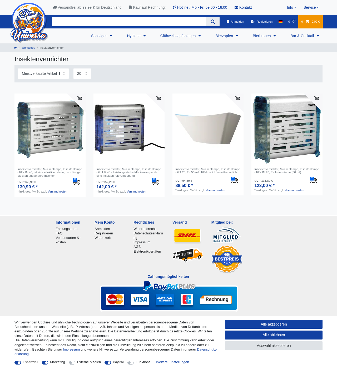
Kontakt (243, 7)
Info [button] (290, 7)
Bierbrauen (262, 36)
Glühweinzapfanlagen (178, 36)
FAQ (59, 233)
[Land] (280, 21)
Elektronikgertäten (147, 251)
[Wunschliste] (291, 21)
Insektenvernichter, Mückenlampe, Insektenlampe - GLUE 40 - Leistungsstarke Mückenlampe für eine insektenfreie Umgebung (128, 172)
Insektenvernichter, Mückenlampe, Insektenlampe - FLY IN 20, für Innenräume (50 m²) (286, 171)
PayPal (118, 362)
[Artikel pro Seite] (82, 73)
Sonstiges (99, 36)
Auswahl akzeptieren (274, 345)
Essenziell (30, 362)
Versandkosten (57, 191)
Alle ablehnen (274, 335)
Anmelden (102, 229)
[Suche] (213, 21)
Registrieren (104, 233)
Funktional (143, 362)
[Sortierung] (43, 73)
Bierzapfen (224, 36)
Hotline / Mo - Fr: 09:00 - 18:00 (200, 7)
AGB (137, 247)
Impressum (141, 242)
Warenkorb (103, 238)
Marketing (57, 362)
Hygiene (134, 36)
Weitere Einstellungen (172, 362)
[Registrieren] (261, 21)
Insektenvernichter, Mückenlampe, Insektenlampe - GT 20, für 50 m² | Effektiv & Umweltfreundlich (207, 171)
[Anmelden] (235, 21)
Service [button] (310, 7)
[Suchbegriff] (129, 21)
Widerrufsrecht (144, 229)
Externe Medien (89, 362)
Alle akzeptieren (274, 324)
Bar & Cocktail (302, 36)
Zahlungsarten (67, 229)
